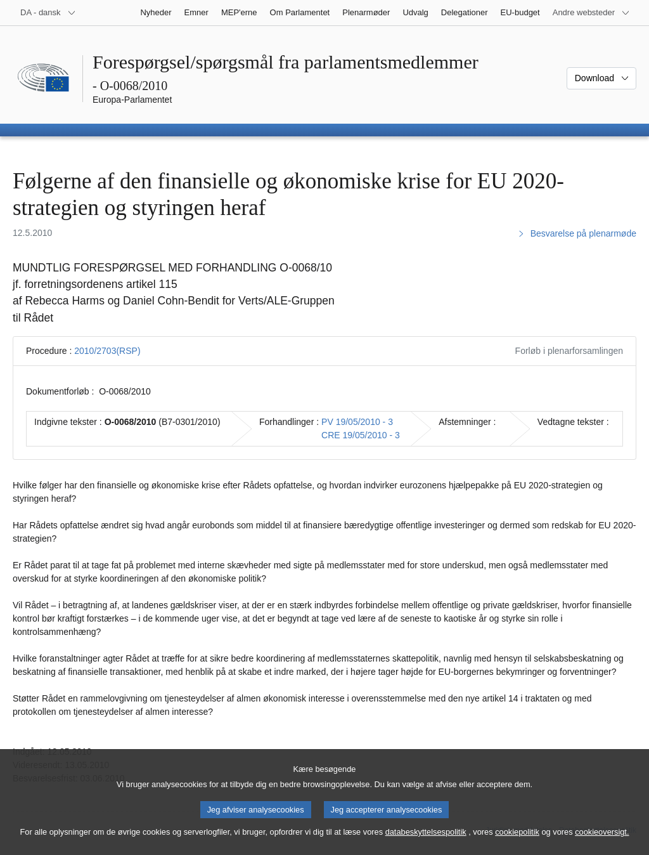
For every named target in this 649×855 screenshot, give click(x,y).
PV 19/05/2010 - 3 (357, 422)
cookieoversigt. (602, 842)
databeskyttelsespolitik (425, 842)
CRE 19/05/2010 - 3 (360, 435)
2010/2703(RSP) (107, 351)
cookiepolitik (517, 842)
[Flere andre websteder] (591, 12)
